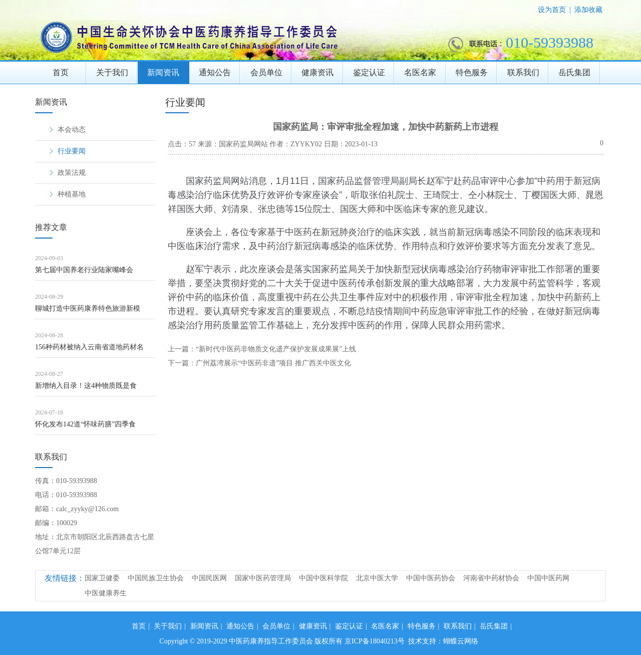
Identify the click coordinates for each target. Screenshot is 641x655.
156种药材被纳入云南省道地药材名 (89, 347)
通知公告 (215, 72)
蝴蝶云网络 (460, 641)
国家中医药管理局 (263, 578)
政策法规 (72, 172)
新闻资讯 (163, 72)
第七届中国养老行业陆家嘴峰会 (84, 270)
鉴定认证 (369, 72)
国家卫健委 (102, 578)
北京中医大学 (377, 578)
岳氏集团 (574, 72)
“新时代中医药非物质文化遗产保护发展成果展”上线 (276, 349)
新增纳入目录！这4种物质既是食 (86, 385)
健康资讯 (317, 72)
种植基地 (72, 194)
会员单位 (266, 72)
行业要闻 (72, 151)
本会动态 (72, 129)
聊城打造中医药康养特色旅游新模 (87, 308)
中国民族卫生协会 (156, 578)
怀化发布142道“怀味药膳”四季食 (85, 424)
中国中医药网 (548, 578)
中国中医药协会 (430, 578)
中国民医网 (209, 578)
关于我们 (112, 72)
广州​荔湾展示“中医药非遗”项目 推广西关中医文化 (273, 363)
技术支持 (422, 641)
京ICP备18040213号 (375, 641)
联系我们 (523, 72)
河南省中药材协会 (491, 578)
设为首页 (552, 10)
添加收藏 (588, 10)
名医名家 (420, 72)
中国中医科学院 (323, 578)
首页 (61, 72)
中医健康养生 (106, 593)
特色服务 (472, 72)
